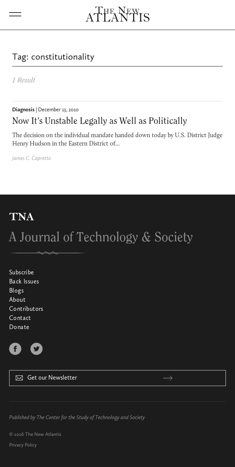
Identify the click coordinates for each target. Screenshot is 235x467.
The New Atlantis (43, 434)
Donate (19, 328)
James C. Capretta (31, 158)
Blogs (16, 291)
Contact (20, 318)
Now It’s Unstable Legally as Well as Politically (99, 121)
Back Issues (24, 282)
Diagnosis (23, 109)
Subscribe (21, 273)
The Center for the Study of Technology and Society (91, 417)
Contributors (26, 309)
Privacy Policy (23, 445)
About (17, 300)
